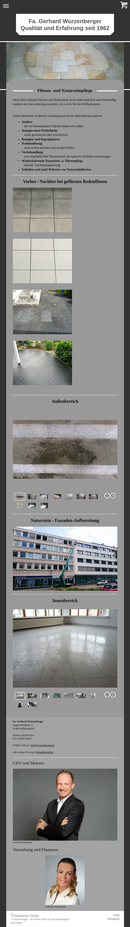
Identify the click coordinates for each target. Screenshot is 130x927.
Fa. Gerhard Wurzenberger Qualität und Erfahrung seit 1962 (64, 24)
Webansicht (113, 918)
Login (116, 914)
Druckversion (20, 915)
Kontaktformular (44, 752)
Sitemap (34, 915)
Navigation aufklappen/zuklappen (65, 6)
